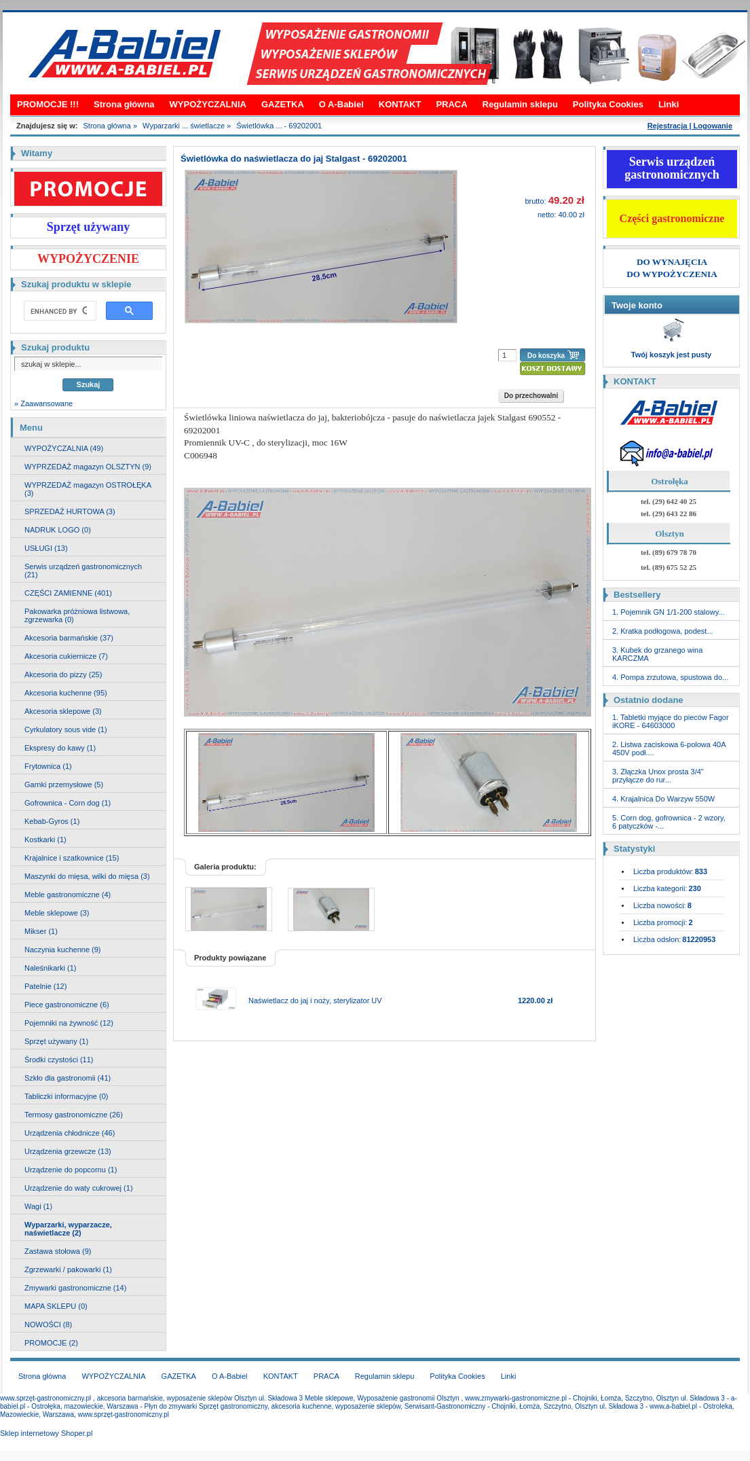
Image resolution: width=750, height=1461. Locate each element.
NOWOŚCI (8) (48, 1324)
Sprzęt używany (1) (56, 1041)
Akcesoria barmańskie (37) (68, 638)
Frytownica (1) (48, 766)
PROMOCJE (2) (51, 1343)
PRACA (451, 104)
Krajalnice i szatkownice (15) (71, 858)
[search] (59, 311)
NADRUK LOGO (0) (57, 530)
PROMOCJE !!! (48, 104)
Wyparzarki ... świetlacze (184, 126)
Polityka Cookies (608, 104)
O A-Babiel (341, 104)
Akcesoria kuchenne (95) (65, 693)
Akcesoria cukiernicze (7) (66, 656)
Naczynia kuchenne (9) (62, 949)
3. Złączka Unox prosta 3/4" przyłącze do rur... (658, 776)
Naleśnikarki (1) (50, 968)
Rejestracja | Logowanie (690, 126)
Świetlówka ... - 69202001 (279, 126)
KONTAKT (400, 104)
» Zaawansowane (43, 403)
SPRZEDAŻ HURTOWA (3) (69, 511)
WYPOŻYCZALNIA (208, 104)
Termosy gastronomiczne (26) (73, 1115)
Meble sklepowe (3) (56, 913)
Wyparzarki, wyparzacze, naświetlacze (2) (68, 1229)
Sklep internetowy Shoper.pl (46, 1433)
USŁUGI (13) (46, 548)
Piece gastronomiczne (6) (66, 1004)
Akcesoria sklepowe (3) (63, 711)
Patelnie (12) (45, 986)
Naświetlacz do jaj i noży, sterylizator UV (315, 1000)
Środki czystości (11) (58, 1060)
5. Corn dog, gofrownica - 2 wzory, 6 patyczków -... (669, 822)
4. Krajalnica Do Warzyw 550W (663, 799)
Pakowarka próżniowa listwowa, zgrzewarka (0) (77, 615)
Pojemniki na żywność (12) (68, 1023)
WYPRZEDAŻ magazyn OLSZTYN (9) (87, 467)
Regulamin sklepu (520, 104)
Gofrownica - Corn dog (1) (67, 803)
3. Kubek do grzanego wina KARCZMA (657, 654)
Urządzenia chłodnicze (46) (69, 1133)
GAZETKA (282, 104)
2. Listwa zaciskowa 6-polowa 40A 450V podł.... (669, 748)
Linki (668, 104)
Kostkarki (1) (45, 839)
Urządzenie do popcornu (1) (70, 1170)
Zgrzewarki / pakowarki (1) (68, 1269)
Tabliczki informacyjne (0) (66, 1096)
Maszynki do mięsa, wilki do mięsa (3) (87, 876)
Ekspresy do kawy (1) (60, 748)
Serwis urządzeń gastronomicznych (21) (83, 570)
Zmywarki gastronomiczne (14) (75, 1288)
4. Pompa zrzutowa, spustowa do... (670, 677)
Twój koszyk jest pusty (671, 354)
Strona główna (124, 104)
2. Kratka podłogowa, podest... (662, 631)
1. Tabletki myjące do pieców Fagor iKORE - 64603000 (670, 721)
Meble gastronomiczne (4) (67, 894)
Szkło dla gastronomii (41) (67, 1078)
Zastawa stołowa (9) (57, 1251)
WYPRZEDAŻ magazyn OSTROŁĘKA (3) (87, 489)
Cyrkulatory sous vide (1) (65, 729)
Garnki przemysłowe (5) (63, 784)
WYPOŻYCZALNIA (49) (63, 448)
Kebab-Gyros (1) (51, 821)
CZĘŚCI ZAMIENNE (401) (68, 593)
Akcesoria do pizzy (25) (63, 674)
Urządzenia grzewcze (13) (67, 1151)
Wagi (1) (38, 1206)
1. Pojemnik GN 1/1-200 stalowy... (668, 612)
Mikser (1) (41, 931)
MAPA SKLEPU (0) (56, 1306)
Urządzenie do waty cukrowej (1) (78, 1188)
